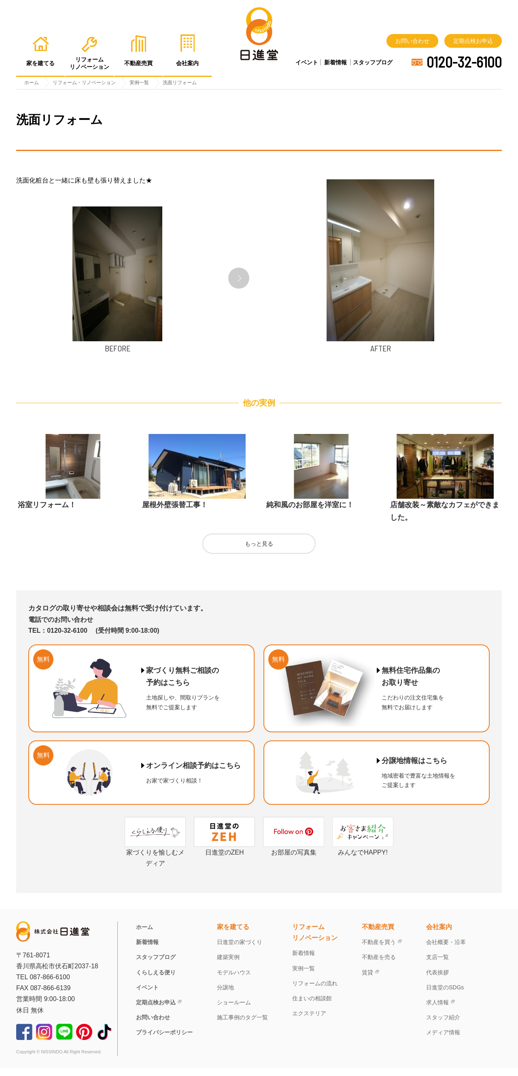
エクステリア (309, 1021)
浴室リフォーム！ (47, 513)
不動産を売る (379, 965)
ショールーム (234, 1010)
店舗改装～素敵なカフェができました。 (444, 519)
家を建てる (233, 934)
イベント (306, 62)
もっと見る (259, 552)
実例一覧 (303, 976)
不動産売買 (378, 934)
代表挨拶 (437, 980)
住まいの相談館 (312, 1006)
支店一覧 (437, 965)
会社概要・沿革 (446, 950)
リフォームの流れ (315, 991)
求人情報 (437, 1010)
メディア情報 (443, 1040)
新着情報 (335, 62)
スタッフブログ (373, 62)
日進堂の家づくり (239, 950)
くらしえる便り (156, 980)
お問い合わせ (412, 41)
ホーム (144, 935)
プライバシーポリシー (164, 1040)
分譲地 (225, 995)
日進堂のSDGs (445, 995)
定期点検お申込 (473, 41)
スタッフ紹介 (443, 1025)
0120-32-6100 (464, 62)
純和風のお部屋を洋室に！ (310, 513)
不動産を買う (379, 950)
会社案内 (439, 934)
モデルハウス (234, 980)
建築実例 (228, 965)
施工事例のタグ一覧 (242, 1025)
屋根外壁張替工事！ (175, 513)
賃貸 (367, 980)
